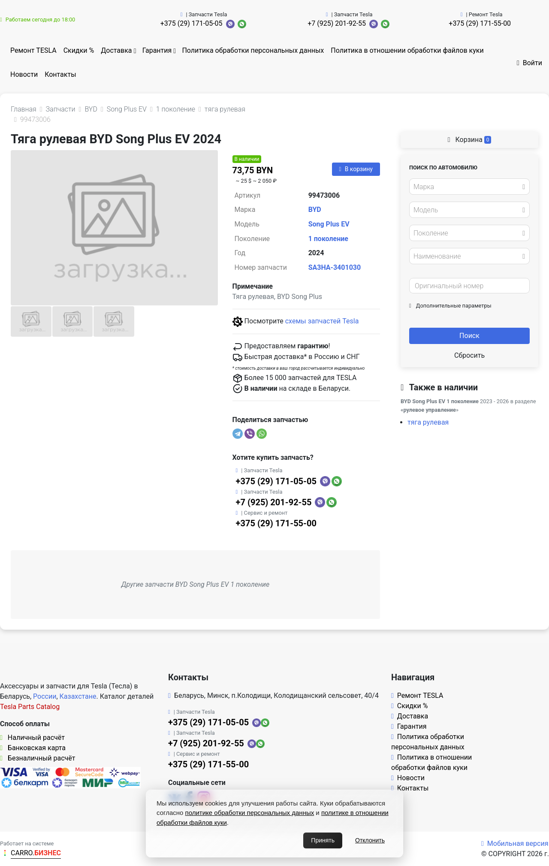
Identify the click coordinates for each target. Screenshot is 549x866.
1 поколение (328, 239)
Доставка (116, 50)
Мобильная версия (515, 843)
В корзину (356, 169)
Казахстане (78, 696)
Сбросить (469, 355)
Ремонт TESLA (33, 50)
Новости (24, 74)
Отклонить (370, 840)
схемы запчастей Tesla (322, 321)
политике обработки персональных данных (249, 812)
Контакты (60, 74)
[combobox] (469, 186)
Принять (323, 840)
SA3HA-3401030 (334, 267)
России (44, 696)
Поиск (469, 336)
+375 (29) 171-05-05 (191, 23)
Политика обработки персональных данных (253, 50)
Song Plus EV (329, 224)
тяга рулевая (428, 422)
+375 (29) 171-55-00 (480, 23)
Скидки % (78, 50)
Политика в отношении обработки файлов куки (407, 50)
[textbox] (467, 187)
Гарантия (157, 50)
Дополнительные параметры (450, 305)
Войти (529, 63)
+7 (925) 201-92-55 (337, 23)
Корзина (470, 140)
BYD (314, 209)
